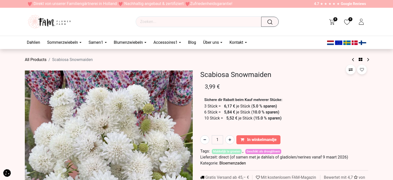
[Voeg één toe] (229, 139)
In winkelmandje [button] (258, 139)
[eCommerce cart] (332, 21)
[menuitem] (35, 42)
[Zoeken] (271, 22)
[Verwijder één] (204, 139)
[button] (351, 69)
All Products (35, 59)
